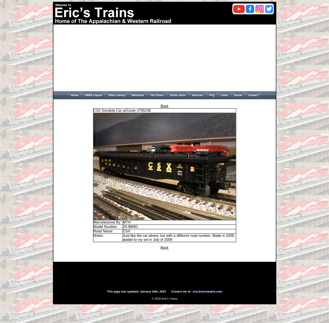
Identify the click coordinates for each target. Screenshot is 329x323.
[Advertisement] (164, 58)
